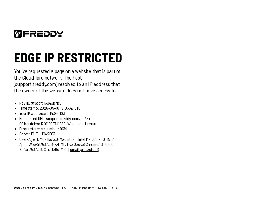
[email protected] (83, 149)
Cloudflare (32, 77)
